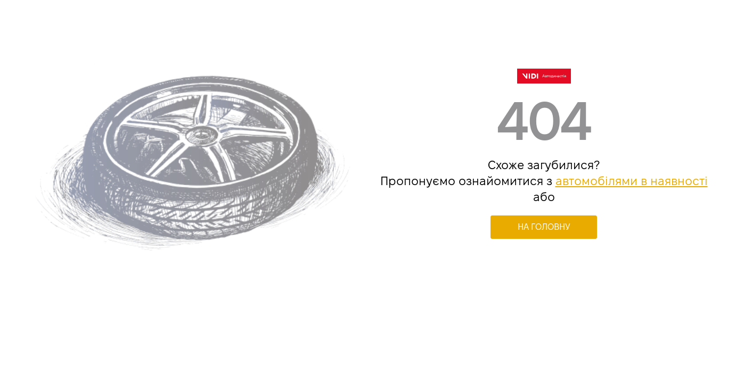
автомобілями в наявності (631, 180)
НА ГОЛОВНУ (544, 226)
